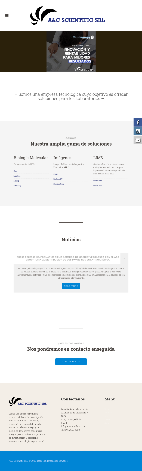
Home (107, 409)
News (106, 423)
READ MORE (71, 278)
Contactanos (71, 356)
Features (108, 412)
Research (108, 419)
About (107, 416)
